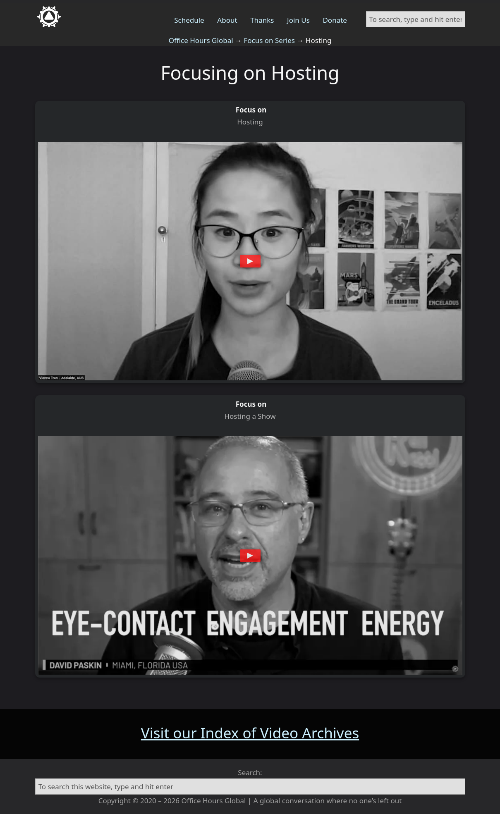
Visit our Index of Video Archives (250, 732)
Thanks (262, 20)
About (227, 20)
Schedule (189, 20)
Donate (335, 20)
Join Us (298, 20)
